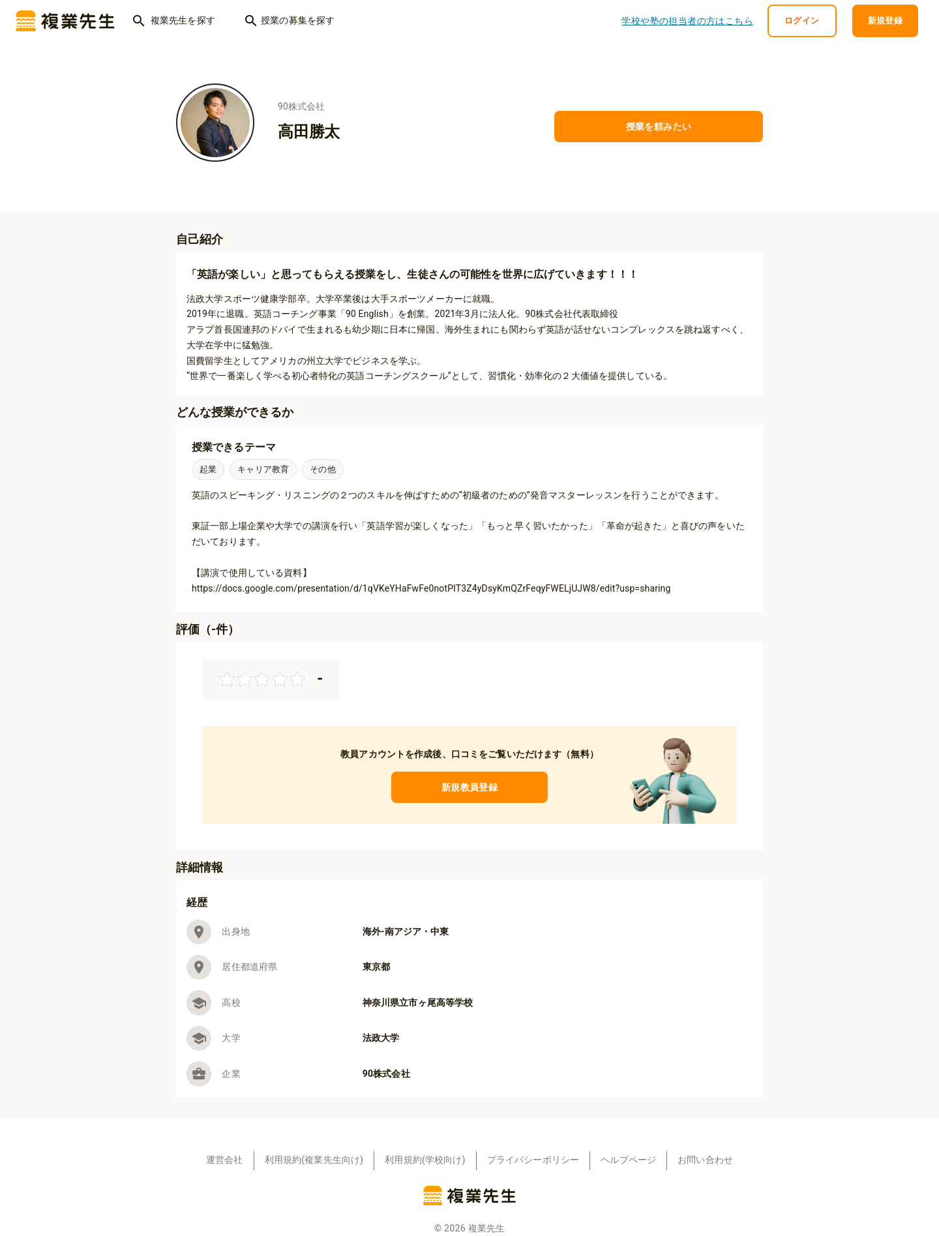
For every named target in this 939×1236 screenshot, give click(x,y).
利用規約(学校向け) (425, 1160)
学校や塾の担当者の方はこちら (687, 21)
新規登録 (885, 21)
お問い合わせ (705, 1160)
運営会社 (224, 1160)
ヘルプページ (628, 1160)
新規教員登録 (469, 788)
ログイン (802, 21)
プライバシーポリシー (533, 1160)
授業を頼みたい (658, 127)
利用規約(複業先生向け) (314, 1160)
